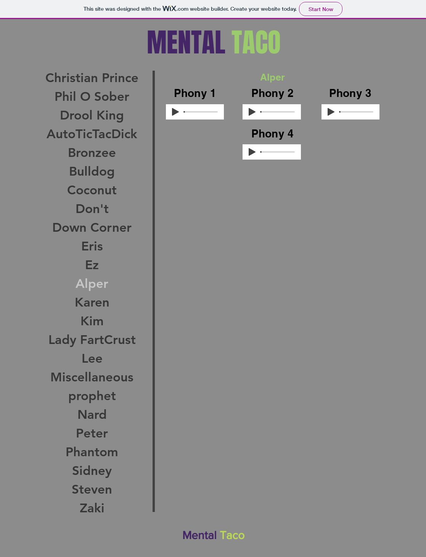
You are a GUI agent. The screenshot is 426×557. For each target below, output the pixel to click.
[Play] (175, 112)
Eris (92, 246)
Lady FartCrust (92, 339)
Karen (92, 302)
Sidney (92, 470)
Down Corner (92, 227)
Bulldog (92, 171)
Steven (92, 489)
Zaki (92, 508)
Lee (92, 358)
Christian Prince (91, 77)
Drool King (92, 115)
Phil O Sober (92, 96)
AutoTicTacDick (92, 133)
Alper (92, 283)
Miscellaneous (91, 377)
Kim (92, 321)
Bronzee (92, 152)
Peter (92, 433)
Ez (92, 264)
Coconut (92, 190)
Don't (92, 208)
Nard (92, 414)
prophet (92, 395)
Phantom (92, 452)
